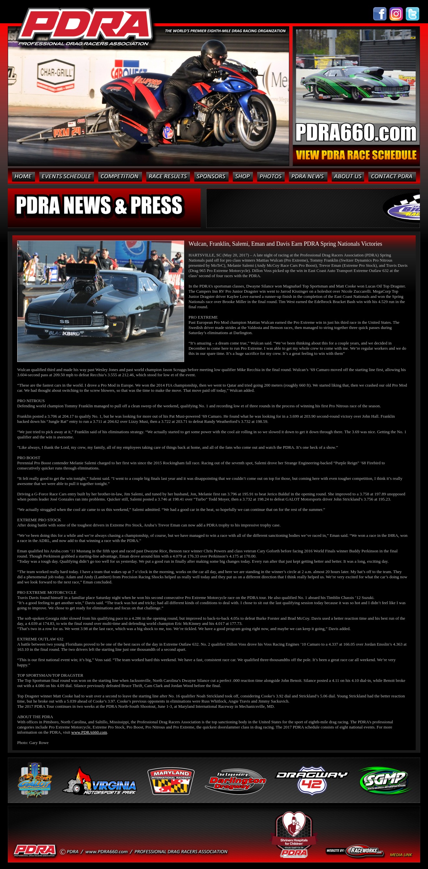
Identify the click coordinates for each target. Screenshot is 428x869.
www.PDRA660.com (89, 732)
